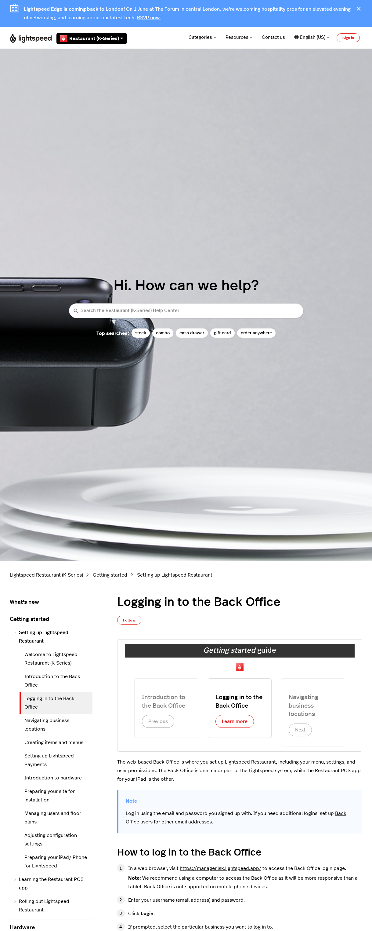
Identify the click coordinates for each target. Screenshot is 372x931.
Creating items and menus (53, 742)
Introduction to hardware (53, 777)
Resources (239, 37)
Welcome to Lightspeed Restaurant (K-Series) (51, 658)
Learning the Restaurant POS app (48, 883)
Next (300, 730)
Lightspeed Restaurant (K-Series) (46, 575)
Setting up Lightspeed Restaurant (174, 575)
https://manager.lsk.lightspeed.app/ (220, 868)
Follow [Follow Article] (129, 620)
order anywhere (256, 333)
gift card (222, 333)
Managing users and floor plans (52, 817)
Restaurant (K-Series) (91, 38)
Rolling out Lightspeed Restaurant (41, 905)
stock (140, 333)
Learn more (234, 721)
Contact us (273, 37)
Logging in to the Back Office (49, 702)
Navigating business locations (46, 724)
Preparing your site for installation (49, 795)
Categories (202, 37)
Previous (158, 721)
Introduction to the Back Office (52, 680)
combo (163, 333)
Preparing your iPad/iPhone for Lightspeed (55, 861)
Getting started (110, 575)
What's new (24, 602)
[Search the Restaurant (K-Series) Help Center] (186, 310)
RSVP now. (149, 17)
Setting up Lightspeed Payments (49, 760)
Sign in (348, 38)
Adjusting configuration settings (50, 839)
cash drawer (191, 333)
